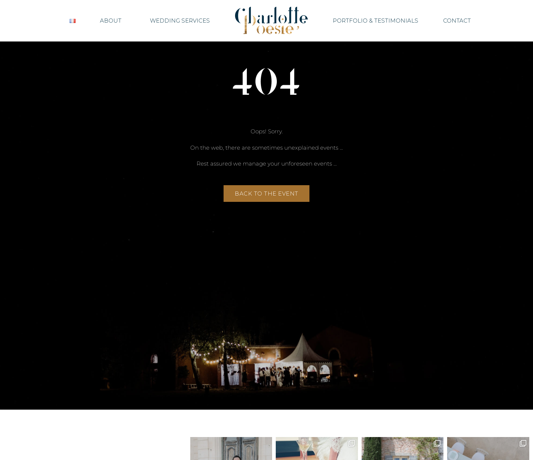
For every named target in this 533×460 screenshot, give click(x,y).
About (112, 20)
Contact (457, 20)
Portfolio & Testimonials (375, 20)
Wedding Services (180, 20)
